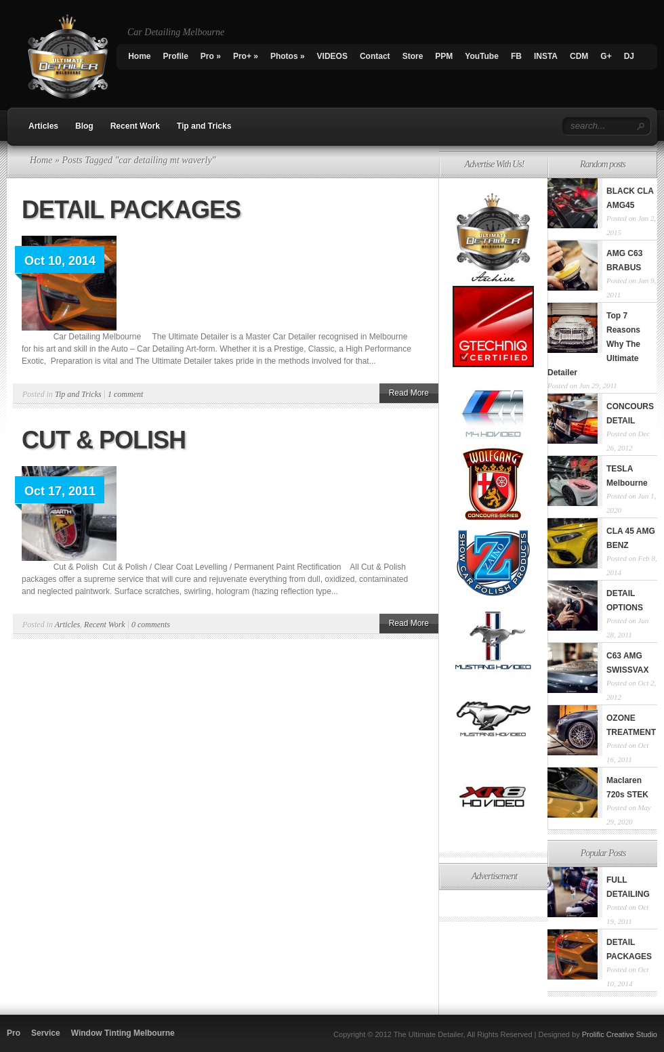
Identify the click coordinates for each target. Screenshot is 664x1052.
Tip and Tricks (204, 126)
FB (516, 56)
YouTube (482, 56)
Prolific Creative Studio (619, 1034)
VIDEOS (332, 56)
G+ (605, 56)
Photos (287, 56)
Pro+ (245, 56)
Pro (211, 56)
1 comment (125, 394)
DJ (629, 56)
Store (412, 56)
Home (139, 56)
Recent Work (135, 126)
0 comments (150, 624)
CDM (579, 56)
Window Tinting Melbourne (123, 1033)
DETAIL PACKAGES (131, 210)
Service (45, 1033)
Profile (175, 56)
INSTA (546, 56)
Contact (375, 56)
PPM (444, 56)
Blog (84, 126)
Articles (43, 126)
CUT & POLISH (104, 440)
